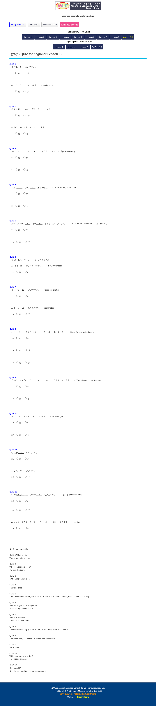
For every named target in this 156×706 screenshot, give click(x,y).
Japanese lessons (69, 25)
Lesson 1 (28, 37)
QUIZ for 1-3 (97, 47)
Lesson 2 (40, 37)
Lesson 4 (65, 37)
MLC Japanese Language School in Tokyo (78, 7)
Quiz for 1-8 (128, 37)
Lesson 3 (53, 37)
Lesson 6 (90, 37)
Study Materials (18, 25)
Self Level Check (50, 25)
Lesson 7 (103, 37)
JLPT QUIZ (33, 25)
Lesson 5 (78, 37)
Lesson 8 (115, 37)
